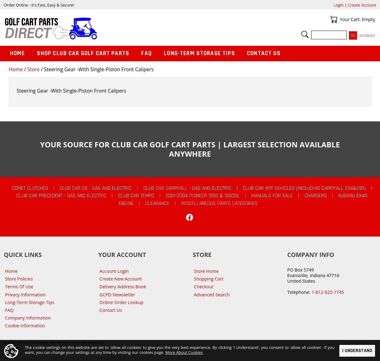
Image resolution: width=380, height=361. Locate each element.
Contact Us (264, 53)
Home (16, 69)
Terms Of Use (19, 286)
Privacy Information (25, 295)
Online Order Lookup (122, 302)
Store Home (206, 271)
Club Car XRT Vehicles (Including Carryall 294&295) (304, 188)
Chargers (316, 195)
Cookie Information (25, 325)
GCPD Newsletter (117, 295)
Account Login (114, 271)
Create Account (362, 5)
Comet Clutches (30, 188)
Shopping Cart (208, 279)
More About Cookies (184, 352)
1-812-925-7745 (327, 292)
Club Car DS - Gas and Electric (96, 188)
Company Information (28, 318)
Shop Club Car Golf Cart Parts (83, 53)
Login (338, 5)
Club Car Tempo (136, 195)
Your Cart (334, 19)
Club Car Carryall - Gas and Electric (187, 188)
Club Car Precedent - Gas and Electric (61, 195)
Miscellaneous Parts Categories (219, 203)
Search (305, 34)
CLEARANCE (157, 203)
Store (33, 69)
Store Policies (19, 279)
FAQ (146, 53)
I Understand (357, 350)
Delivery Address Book (123, 286)
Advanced (367, 35)
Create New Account (121, 279)
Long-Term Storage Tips (199, 53)
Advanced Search (212, 295)
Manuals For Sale (272, 195)
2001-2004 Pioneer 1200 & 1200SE (202, 195)
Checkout (203, 286)
